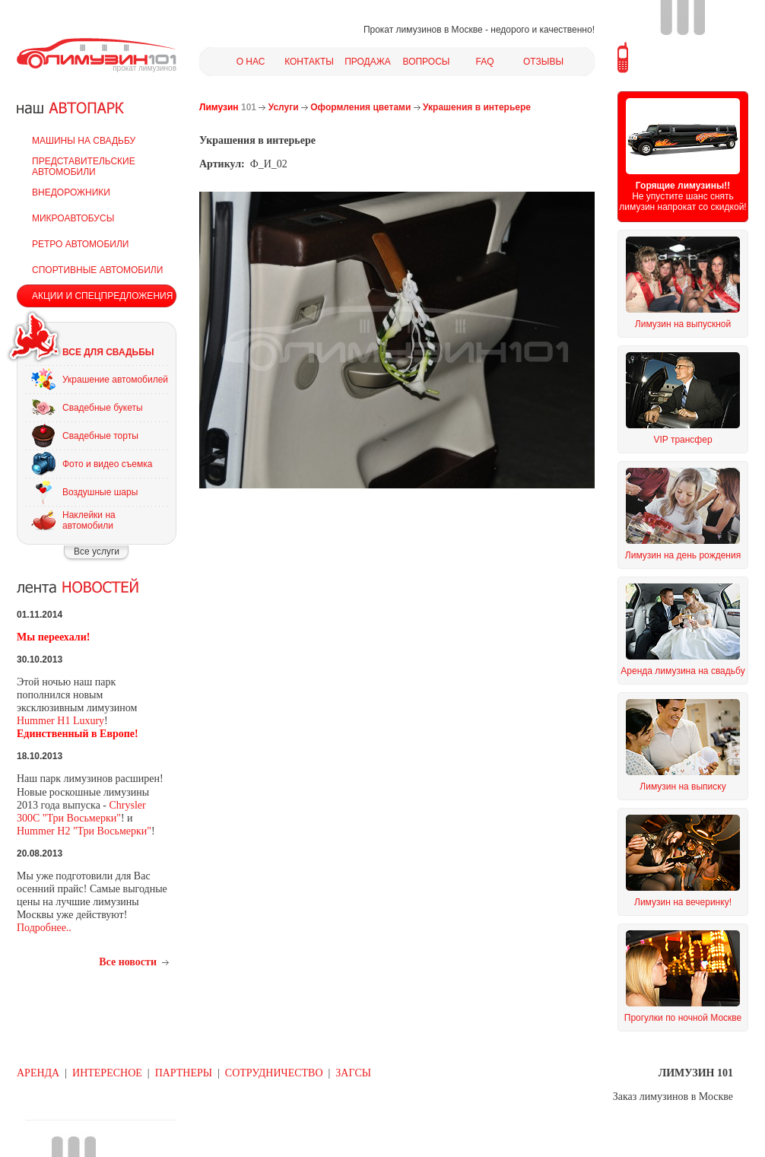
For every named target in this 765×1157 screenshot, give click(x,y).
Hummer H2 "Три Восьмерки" (84, 831)
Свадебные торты (100, 436)
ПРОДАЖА (367, 61)
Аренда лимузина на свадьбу (682, 671)
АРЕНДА (38, 1073)
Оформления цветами (360, 107)
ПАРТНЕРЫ (183, 1073)
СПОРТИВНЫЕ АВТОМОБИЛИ (97, 270)
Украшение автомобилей (115, 379)
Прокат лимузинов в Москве (423, 29)
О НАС (250, 61)
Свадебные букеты (102, 407)
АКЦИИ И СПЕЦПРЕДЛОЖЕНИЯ (102, 296)
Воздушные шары (100, 492)
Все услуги (96, 551)
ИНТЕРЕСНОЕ (107, 1073)
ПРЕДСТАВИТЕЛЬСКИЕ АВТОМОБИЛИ (83, 166)
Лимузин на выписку (682, 786)
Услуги (283, 107)
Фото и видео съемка (107, 464)
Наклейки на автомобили (89, 520)
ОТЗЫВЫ (543, 61)
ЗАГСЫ (353, 1073)
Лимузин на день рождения (683, 555)
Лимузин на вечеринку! (683, 902)
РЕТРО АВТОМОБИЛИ (80, 244)
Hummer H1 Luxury (60, 720)
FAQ (484, 61)
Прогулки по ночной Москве (682, 1017)
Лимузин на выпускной (683, 324)
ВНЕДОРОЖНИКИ (71, 192)
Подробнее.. (44, 927)
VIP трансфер (682, 439)
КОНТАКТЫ (309, 61)
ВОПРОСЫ (426, 61)
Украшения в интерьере (477, 107)
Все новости (128, 962)
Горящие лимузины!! (683, 185)
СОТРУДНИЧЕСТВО (274, 1073)
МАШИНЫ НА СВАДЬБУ (83, 140)
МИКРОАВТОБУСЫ (73, 218)
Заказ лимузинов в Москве (673, 1096)
